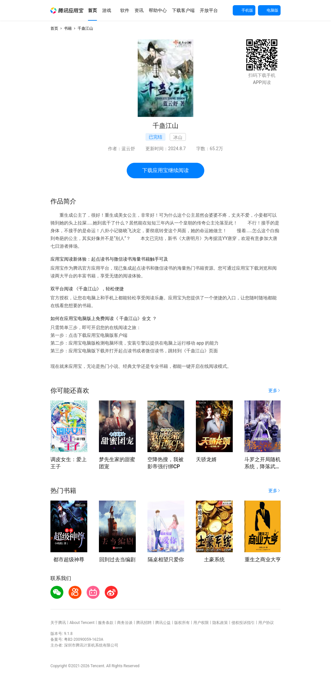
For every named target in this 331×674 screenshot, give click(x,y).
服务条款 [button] (105, 622)
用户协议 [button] (266, 622)
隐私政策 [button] (220, 622)
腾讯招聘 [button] (144, 622)
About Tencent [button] (81, 622)
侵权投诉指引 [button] (243, 622)
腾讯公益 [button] (163, 622)
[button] (66, 10)
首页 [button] (54, 28)
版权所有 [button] (182, 622)
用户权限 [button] (201, 622)
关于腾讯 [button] (58, 622)
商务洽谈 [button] (125, 622)
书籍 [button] (68, 28)
